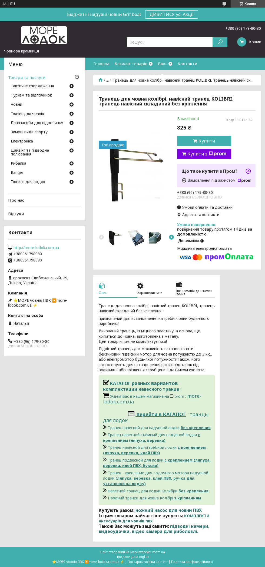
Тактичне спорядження (32, 86)
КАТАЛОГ (117, 383)
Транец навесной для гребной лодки (154, 450)
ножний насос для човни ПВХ (168, 510)
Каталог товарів (131, 63)
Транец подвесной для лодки (157, 462)
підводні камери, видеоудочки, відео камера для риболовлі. (154, 528)
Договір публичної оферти (120, 75)
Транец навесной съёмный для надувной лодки (151, 437)
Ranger (17, 173)
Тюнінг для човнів (27, 114)
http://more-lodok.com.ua (36, 247)
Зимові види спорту (29, 132)
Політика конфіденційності (192, 561)
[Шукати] (220, 42)
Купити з (206, 154)
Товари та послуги (26, 77)
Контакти (187, 63)
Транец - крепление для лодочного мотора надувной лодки (155, 478)
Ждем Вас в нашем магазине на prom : (148, 396)
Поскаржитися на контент (148, 561)
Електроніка (22, 141)
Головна (101, 63)
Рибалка (18, 163)
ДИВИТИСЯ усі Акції (172, 14)
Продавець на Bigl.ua (133, 557)
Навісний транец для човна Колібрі (154, 497)
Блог (162, 63)
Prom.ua (158, 552)
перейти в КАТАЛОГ (161, 414)
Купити (206, 141)
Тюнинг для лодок (28, 182)
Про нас (16, 200)
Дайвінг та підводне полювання (30, 152)
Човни (16, 104)
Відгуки (16, 213)
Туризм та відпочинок (31, 95)
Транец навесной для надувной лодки (159, 427)
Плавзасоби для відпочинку (37, 123)
